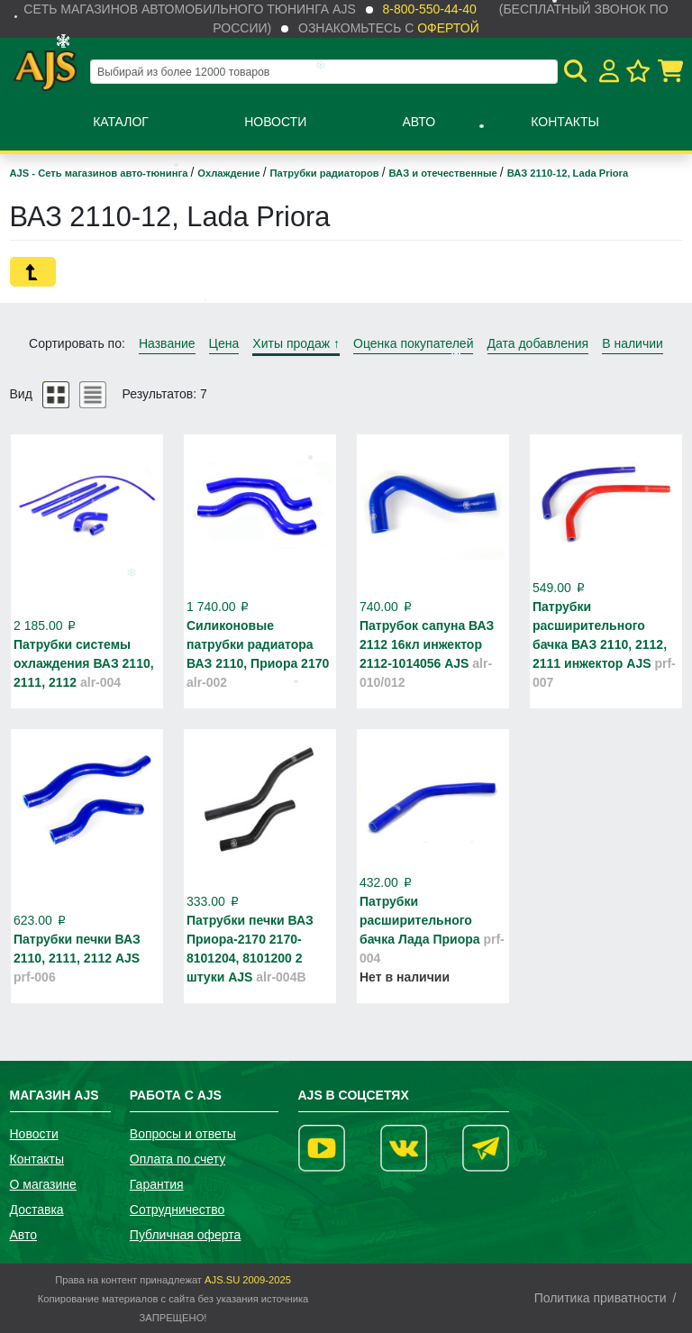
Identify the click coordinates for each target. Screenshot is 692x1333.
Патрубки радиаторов (326, 173)
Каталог (121, 121)
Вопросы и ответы (183, 1134)
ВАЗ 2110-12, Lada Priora (568, 173)
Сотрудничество (177, 1209)
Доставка (37, 1209)
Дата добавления (538, 343)
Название (167, 343)
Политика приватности (600, 1298)
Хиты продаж (296, 343)
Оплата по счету (177, 1159)
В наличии (632, 343)
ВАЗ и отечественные (444, 173)
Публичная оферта (185, 1235)
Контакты (565, 121)
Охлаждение (229, 173)
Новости (275, 121)
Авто (418, 121)
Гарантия (157, 1184)
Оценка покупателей (413, 343)
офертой (447, 28)
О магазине (43, 1184)
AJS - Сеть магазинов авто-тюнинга (100, 173)
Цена (224, 343)
